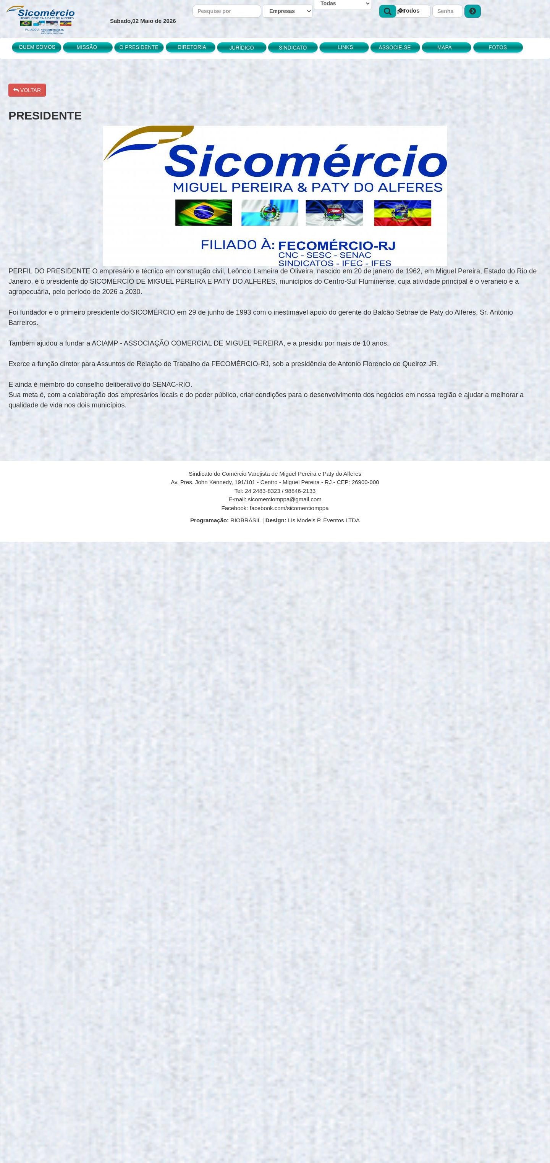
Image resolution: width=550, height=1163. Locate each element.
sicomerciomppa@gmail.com (285, 499)
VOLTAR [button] (27, 90)
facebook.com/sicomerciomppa (289, 508)
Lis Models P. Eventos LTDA (312, 520)
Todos (409, 10)
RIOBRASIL (226, 520)
